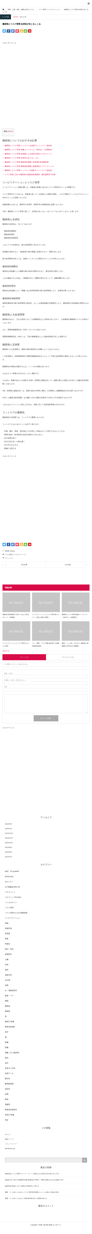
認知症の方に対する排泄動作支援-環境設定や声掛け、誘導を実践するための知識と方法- (34, 1180)
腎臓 (6, 1042)
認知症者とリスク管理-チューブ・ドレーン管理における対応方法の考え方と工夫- (32, 1174)
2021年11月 (9, 838)
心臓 (6, 959)
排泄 (6, 965)
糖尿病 (7, 1011)
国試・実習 (9, 949)
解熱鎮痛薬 (9, 1084)
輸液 (6, 1099)
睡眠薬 (7, 1006)
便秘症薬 (8, 928)
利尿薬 (7, 933)
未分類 (7, 980)
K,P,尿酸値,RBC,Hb (12, 887)
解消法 (7, 1078)
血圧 (6, 1063)
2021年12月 (9, 833)
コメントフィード (11, 1144)
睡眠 (6, 1001)
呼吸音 (7, 944)
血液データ (9, 1073)
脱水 (6, 1032)
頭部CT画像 (9, 1115)
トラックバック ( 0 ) (68, 657)
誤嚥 (6, 1094)
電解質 (7, 1104)
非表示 (10, 131)
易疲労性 (8, 975)
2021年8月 (8, 852)
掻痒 (6, 970)
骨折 (6, 1120)
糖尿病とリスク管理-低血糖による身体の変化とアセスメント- (28, 154)
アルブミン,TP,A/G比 (13, 897)
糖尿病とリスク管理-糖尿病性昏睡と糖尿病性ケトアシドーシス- (29, 166)
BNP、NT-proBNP (12, 871)
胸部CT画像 (9, 1022)
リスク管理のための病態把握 (16, 913)
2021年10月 (9, 843)
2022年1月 (8, 829)
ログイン (8, 1134)
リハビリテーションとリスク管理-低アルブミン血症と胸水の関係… (45, 616)
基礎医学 (8, 954)
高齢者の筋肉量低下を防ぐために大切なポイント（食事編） (15, 616)
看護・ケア (9, 996)
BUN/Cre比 (9, 877)
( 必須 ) (8, 673)
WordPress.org (10, 1148)
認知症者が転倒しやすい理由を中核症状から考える (22, 1186)
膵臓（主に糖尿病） (12, 1053)
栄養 (6, 985)
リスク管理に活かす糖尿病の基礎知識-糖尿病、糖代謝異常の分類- (30, 174)
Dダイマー (9, 882)
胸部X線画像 (10, 1027)
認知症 (7, 1089)
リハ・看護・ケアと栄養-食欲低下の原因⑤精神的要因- (45, 644)
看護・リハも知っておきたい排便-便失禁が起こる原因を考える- (26, 1198)
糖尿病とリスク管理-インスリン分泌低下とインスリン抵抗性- (28, 145)
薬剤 (6, 1058)
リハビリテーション (20, 554)
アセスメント (10, 892)
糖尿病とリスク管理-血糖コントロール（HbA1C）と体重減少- (29, 150)
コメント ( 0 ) (24, 657)
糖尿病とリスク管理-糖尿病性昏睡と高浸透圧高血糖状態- (27, 162)
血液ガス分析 (10, 1068)
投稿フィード (9, 1139)
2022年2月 (8, 824)
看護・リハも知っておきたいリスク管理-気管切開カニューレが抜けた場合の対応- (32, 1192)
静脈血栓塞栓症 (11, 1110)
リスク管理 (5, 17)
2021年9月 (8, 847)
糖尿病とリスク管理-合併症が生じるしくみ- (22, 158)
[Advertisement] (46, 66)
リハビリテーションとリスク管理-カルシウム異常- (16, 644)
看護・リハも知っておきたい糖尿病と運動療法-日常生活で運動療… (75, 644)
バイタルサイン (11, 902)
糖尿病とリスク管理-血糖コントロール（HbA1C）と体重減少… (74, 616)
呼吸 (6, 939)
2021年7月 (8, 857)
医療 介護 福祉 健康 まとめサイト (50, 1225)
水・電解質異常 (11, 990)
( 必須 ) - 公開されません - (15, 680)
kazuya (12, 551)
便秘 (6, 923)
